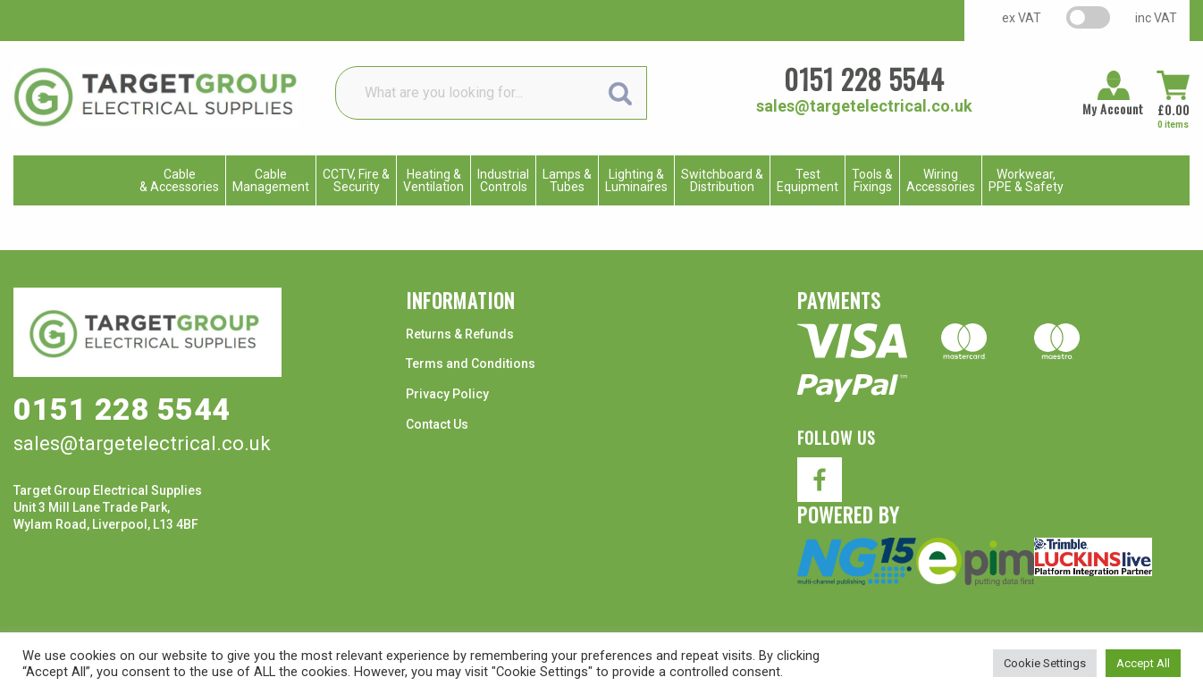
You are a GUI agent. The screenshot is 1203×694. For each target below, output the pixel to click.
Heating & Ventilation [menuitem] (433, 180)
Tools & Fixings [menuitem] (872, 180)
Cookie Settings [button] (1045, 663)
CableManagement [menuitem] (270, 180)
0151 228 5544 (864, 79)
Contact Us (437, 424)
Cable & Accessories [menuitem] (179, 180)
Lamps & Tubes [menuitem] (567, 180)
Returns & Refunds (460, 334)
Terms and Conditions (470, 363)
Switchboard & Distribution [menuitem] (722, 180)
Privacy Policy (447, 394)
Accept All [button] (1143, 663)
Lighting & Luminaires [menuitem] (636, 180)
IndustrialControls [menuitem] (503, 180)
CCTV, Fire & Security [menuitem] (356, 180)
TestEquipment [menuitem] (807, 180)
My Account (1113, 109)
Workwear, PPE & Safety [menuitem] (1026, 180)
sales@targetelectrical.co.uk (864, 105)
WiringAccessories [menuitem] (940, 180)
